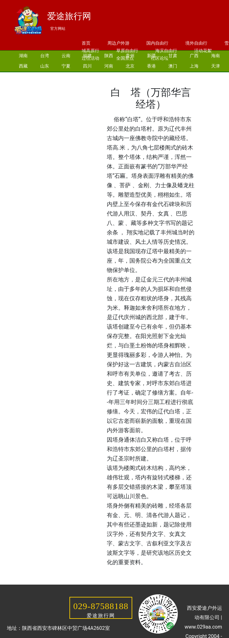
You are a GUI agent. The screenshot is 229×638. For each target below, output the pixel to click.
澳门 (172, 65)
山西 (194, 76)
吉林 (66, 76)
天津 (215, 65)
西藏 (23, 65)
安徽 (215, 76)
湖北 (172, 76)
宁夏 (66, 65)
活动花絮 (203, 50)
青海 (44, 86)
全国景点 (125, 58)
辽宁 (87, 76)
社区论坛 (159, 58)
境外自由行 (196, 43)
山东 (44, 65)
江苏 (151, 76)
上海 (194, 65)
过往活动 (90, 58)
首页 (86, 43)
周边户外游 (118, 43)
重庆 (23, 76)
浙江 (108, 76)
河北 (44, 76)
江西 (23, 86)
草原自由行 (127, 50)
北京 (130, 65)
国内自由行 (157, 43)
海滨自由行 (166, 50)
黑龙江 (68, 86)
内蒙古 (94, 86)
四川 (87, 65)
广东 (130, 76)
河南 (108, 65)
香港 (151, 65)
